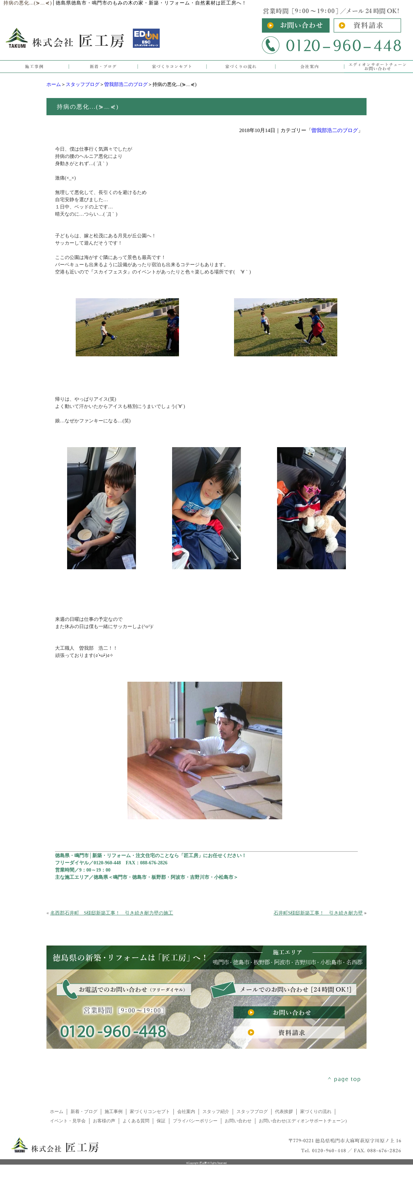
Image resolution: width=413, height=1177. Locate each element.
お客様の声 (104, 1121)
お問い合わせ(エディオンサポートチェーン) (303, 1121)
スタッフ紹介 (215, 1111)
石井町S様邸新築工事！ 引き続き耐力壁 (318, 913)
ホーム (53, 84)
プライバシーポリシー (195, 1121)
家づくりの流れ (315, 1111)
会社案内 (186, 1111)
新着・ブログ (84, 1111)
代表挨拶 (284, 1111)
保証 (161, 1121)
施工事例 (114, 1111)
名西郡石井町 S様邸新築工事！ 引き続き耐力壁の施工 (111, 913)
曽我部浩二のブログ (126, 84)
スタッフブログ (82, 84)
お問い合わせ (238, 1121)
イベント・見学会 (68, 1121)
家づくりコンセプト (150, 1111)
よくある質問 (136, 1121)
